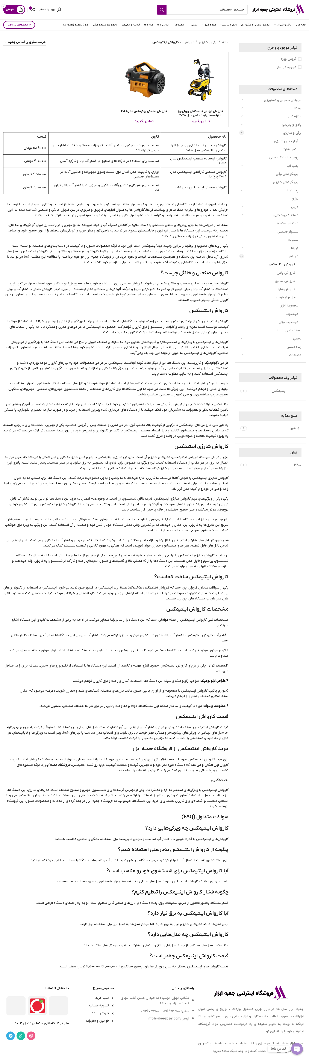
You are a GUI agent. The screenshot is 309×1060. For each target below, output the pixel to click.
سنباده (293, 240)
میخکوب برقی (288, 322)
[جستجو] (202, 10)
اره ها (297, 108)
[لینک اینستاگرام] (31, 1035)
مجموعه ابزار (289, 305)
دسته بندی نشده (289, 330)
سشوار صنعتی (287, 232)
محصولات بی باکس (19, 25)
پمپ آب (292, 166)
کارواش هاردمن (284, 289)
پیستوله (292, 190)
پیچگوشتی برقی (287, 174)
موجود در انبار (286, 67)
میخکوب (292, 314)
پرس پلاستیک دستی (283, 157)
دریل (294, 207)
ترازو (295, 199)
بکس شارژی (289, 149)
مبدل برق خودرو (287, 297)
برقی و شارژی (292, 133)
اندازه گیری (293, 116)
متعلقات (295, 355)
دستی (297, 338)
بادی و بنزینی (291, 125)
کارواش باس (286, 273)
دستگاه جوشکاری (285, 215)
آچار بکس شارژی (286, 141)
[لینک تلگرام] (10, 1035)
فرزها (294, 248)
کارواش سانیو (285, 281)
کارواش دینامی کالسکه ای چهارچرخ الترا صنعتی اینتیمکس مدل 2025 (200, 113)
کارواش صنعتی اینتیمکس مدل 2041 (144, 111)
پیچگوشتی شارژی (285, 182)
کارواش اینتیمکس (282, 264)
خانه (225, 42)
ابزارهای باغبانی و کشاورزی (282, 100)
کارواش (293, 256)
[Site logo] (279, 9)
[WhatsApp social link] (21, 1035)
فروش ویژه (288, 59)
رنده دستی (294, 347)
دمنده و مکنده (287, 223)
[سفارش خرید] (24, 42)
